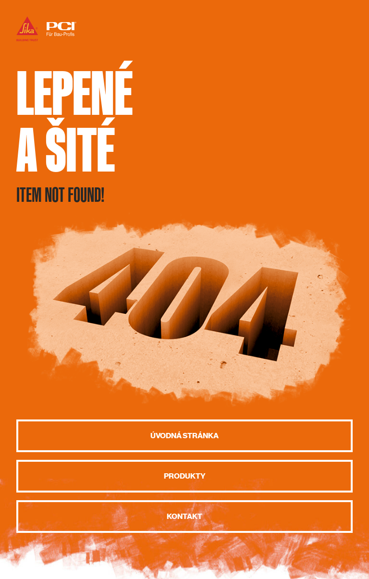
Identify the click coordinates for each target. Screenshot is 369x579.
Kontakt (184, 516)
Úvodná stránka (184, 436)
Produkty (185, 476)
